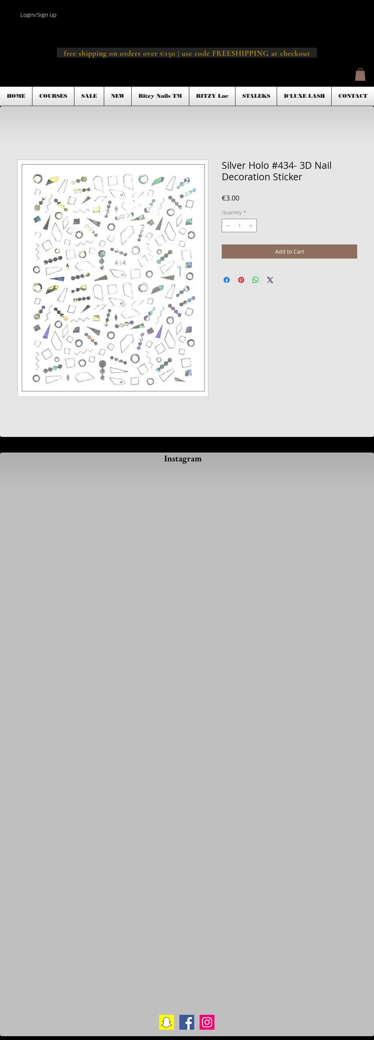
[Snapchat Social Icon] (166, 1022)
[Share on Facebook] (226, 280)
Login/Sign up (38, 14)
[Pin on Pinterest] (241, 280)
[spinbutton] (239, 225)
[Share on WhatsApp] (255, 280)
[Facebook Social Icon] (186, 1022)
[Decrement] (227, 225)
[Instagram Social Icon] (207, 1022)
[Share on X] (270, 280)
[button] (360, 74)
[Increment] (251, 225)
